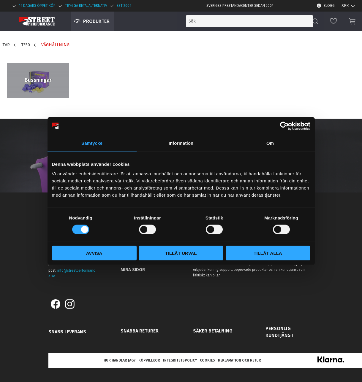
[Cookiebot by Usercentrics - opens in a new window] (284, 126)
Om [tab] (270, 143)
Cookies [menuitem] (207, 360)
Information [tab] (181, 143)
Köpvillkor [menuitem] (149, 360)
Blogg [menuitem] (329, 6)
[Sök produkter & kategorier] (263, 21)
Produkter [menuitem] (96, 21)
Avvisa (94, 252)
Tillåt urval (181, 252)
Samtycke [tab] (91, 143)
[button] (333, 21)
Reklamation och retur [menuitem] (239, 360)
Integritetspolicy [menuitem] (180, 360)
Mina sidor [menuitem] (133, 269)
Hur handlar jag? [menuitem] (119, 360)
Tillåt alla (268, 252)
